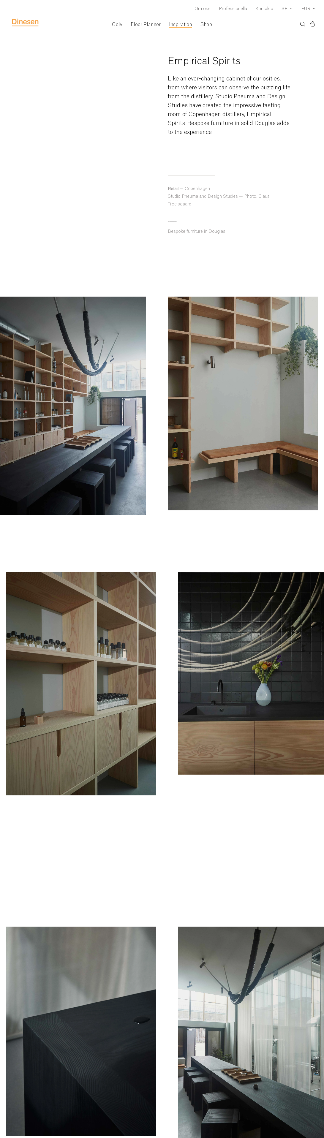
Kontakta (264, 9)
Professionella (233, 9)
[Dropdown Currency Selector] (308, 9)
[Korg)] (313, 25)
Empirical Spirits (204, 61)
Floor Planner (146, 24)
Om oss (203, 9)
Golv (117, 24)
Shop (206, 24)
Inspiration (180, 24)
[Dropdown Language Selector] (287, 9)
